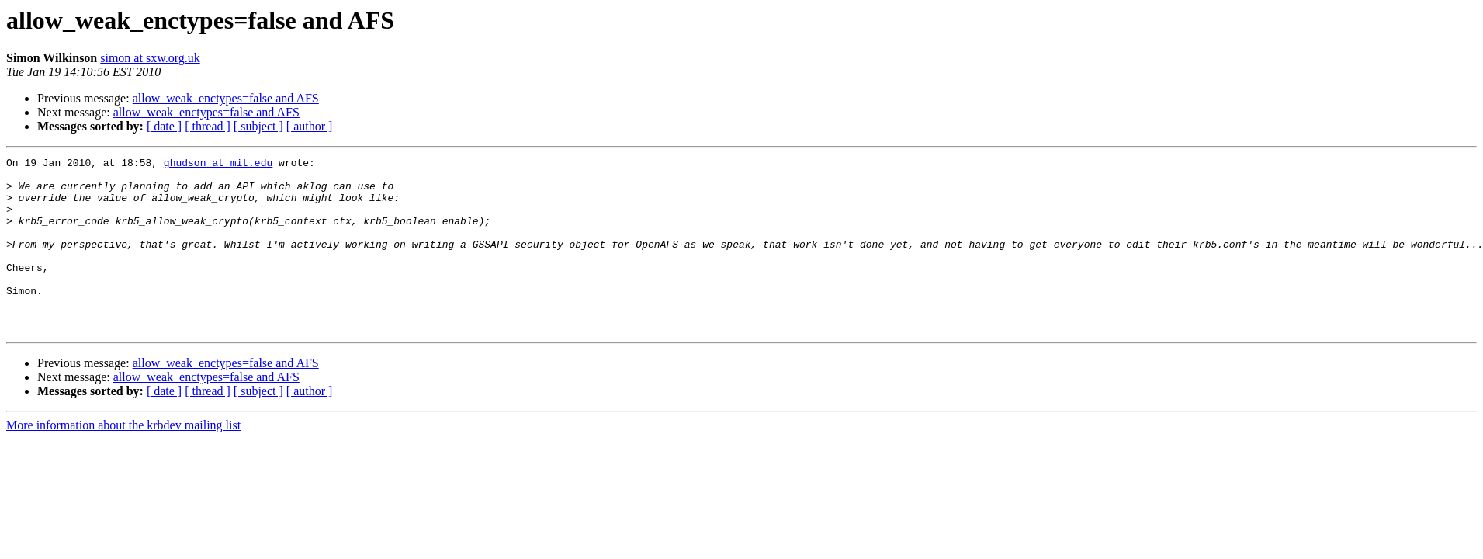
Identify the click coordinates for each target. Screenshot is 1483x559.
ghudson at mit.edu (218, 165)
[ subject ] (258, 126)
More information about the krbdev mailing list (123, 460)
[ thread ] (207, 126)
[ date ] (164, 126)
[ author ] (309, 126)
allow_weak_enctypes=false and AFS (226, 98)
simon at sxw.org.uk (149, 57)
